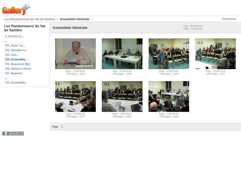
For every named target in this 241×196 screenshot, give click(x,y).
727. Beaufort (13, 73)
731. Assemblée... (16, 82)
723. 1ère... (12, 54)
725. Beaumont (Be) (17, 64)
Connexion (229, 18)
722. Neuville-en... (16, 50)
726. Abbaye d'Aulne (18, 68)
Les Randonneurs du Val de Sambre (29, 19)
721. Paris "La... (15, 45)
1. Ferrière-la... (14, 36)
